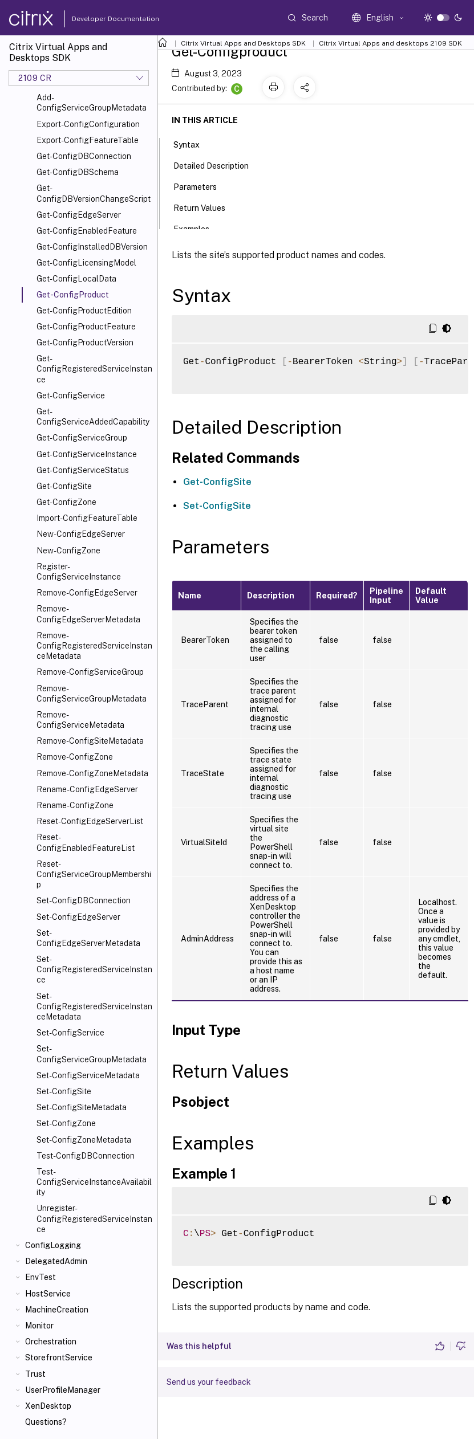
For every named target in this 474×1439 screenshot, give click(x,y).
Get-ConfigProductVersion (85, 342)
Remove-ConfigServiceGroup (90, 671)
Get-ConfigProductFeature (86, 326)
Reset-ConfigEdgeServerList (90, 821)
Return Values (205, 207)
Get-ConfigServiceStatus (83, 470)
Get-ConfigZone (66, 502)
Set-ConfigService (70, 1032)
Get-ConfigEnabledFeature (87, 230)
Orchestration (50, 1341)
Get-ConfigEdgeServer (79, 214)
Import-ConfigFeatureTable (87, 518)
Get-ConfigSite (64, 486)
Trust (35, 1374)
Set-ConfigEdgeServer (78, 917)
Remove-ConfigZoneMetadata (92, 773)
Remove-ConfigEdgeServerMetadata (88, 613)
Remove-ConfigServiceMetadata (80, 719)
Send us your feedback (209, 1382)
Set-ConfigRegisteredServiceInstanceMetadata (94, 1006)
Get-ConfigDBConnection (84, 156)
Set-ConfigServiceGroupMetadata (92, 1053)
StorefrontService (58, 1357)
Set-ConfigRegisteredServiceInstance (94, 969)
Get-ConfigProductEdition (84, 310)
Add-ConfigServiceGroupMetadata (92, 102)
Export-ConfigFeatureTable (88, 140)
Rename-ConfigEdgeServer (87, 789)
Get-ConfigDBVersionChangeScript (94, 193)
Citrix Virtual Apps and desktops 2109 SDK (390, 43)
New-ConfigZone (68, 550)
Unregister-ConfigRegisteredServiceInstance (94, 1218)
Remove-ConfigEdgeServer (87, 592)
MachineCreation (56, 1309)
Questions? (46, 1421)
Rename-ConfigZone (75, 805)
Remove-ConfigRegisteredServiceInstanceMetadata (94, 646)
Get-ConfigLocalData (76, 278)
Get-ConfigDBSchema (78, 172)
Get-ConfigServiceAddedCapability (93, 416)
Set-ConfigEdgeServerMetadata (88, 938)
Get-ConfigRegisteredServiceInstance (94, 369)
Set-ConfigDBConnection (84, 900)
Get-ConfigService (71, 395)
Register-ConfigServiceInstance (79, 571)
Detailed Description (217, 164)
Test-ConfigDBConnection (86, 1155)
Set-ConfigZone (66, 1123)
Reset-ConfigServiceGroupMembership (94, 874)
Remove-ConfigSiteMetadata (90, 740)
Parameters (201, 185)
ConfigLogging (53, 1245)
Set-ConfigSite (64, 1091)
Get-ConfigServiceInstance (87, 454)
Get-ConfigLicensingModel (86, 262)
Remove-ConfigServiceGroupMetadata (92, 693)
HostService (48, 1293)
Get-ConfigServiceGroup (82, 437)
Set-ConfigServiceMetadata (88, 1075)
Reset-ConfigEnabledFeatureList (86, 842)
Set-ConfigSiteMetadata (82, 1107)
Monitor (39, 1325)
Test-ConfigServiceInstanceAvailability (94, 1182)
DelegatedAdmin (56, 1261)
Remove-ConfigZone (75, 756)
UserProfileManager (62, 1390)
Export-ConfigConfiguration (88, 124)
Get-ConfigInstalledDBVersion (92, 246)
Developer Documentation (97, 19)
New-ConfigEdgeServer (81, 534)
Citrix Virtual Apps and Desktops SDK (243, 43)
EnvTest (40, 1277)
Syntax (192, 143)
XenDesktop (48, 1406)
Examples (197, 228)
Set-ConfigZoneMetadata (84, 1139)
